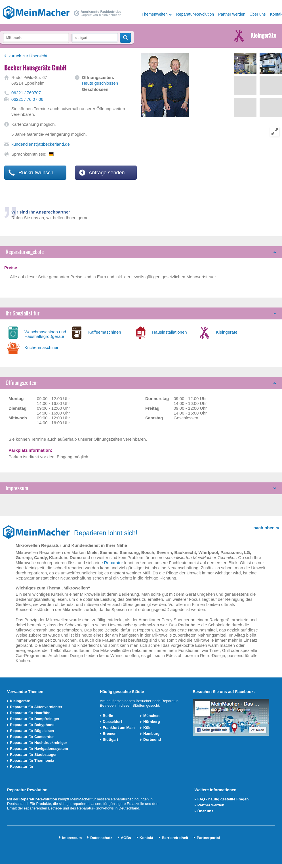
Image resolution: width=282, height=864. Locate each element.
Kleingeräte (226, 332)
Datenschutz (101, 838)
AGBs (126, 838)
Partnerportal (208, 838)
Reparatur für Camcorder (32, 737)
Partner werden (231, 14)
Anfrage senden (102, 173)
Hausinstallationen (169, 332)
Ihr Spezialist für (22, 313)
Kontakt (146, 838)
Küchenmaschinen (41, 347)
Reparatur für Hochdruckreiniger (38, 742)
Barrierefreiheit (175, 838)
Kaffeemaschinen (104, 332)
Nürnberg (151, 721)
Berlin (108, 716)
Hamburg (151, 733)
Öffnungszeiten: (21, 383)
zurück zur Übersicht (28, 55)
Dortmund (152, 739)
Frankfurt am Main (119, 727)
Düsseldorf (112, 721)
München (151, 716)
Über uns (258, 14)
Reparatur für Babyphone (32, 725)
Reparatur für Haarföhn (30, 713)
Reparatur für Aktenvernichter (36, 707)
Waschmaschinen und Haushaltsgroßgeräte (45, 334)
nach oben (264, 527)
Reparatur (113, 562)
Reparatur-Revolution (195, 14)
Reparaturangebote (25, 252)
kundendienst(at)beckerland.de (40, 144)
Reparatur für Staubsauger (33, 754)
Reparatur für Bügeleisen (32, 731)
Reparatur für (21, 766)
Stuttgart (110, 739)
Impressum (17, 488)
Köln (147, 727)
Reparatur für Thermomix (32, 760)
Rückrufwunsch (31, 173)
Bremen (109, 733)
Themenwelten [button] (155, 14)
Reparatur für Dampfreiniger (34, 719)
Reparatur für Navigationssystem (39, 748)
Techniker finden (125, 38)
